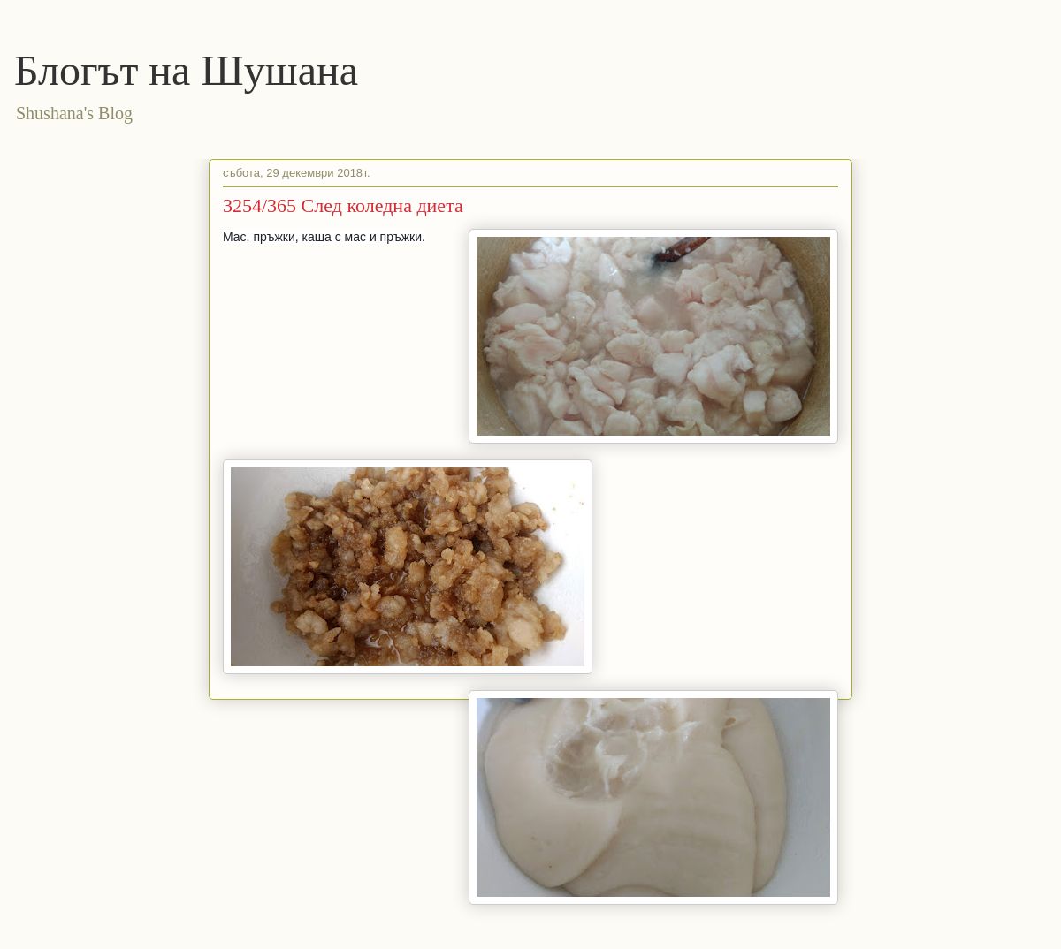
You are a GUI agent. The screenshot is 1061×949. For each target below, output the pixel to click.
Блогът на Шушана (186, 70)
